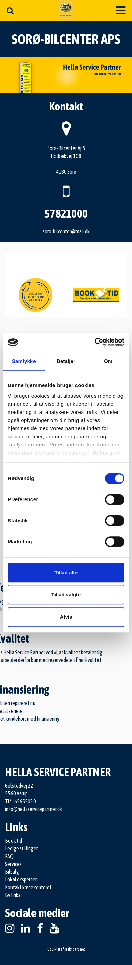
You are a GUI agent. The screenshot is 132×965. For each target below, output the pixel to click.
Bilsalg (12, 871)
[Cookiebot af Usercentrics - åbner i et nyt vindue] (95, 342)
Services (13, 864)
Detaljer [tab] (66, 361)
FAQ (9, 856)
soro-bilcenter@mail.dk (66, 231)
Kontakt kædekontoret (28, 887)
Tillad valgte (66, 594)
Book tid (13, 841)
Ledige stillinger (21, 848)
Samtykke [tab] (24, 361)
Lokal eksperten (21, 879)
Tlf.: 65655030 (20, 801)
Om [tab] (108, 361)
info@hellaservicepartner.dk (33, 809)
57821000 (66, 213)
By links (12, 895)
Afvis (66, 617)
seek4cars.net (74, 949)
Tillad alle (66, 572)
